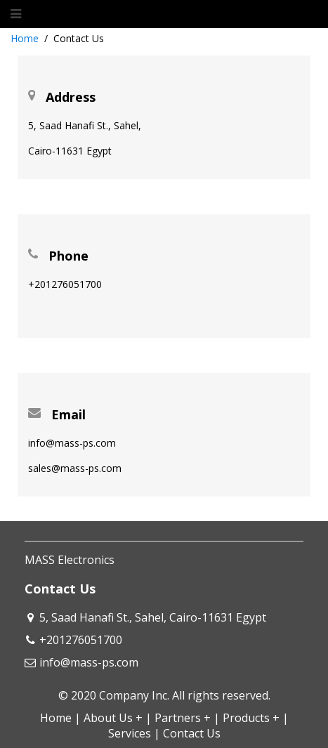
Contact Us (192, 733)
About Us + (113, 718)
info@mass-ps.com (88, 662)
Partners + (183, 718)
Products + (251, 718)
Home (25, 38)
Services (129, 733)
